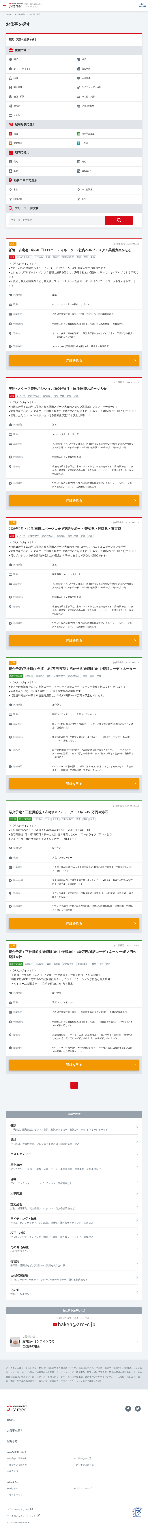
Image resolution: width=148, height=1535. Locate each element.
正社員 (85, 143)
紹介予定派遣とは (85, 1465)
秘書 (16, 78)
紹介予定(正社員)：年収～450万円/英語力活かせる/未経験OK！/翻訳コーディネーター (72, 669)
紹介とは (13, 1471)
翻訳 (16, 59)
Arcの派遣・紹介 (17, 1452)
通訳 (84, 59)
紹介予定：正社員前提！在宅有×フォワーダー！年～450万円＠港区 (58, 812)
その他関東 (87, 189)
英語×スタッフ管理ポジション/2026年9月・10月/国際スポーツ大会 (57, 389)
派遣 (16, 133)
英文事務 (86, 68)
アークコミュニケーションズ (21, 1516)
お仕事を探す (20, 14)
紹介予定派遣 (88, 133)
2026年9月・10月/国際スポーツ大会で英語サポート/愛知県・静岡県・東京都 (65, 529)
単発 (16, 171)
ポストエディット (22, 68)
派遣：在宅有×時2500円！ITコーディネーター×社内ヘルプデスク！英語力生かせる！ (72, 250)
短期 (84, 161)
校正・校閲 (19, 96)
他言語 (17, 106)
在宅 (84, 199)
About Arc (12, 1482)
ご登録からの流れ (85, 1458)
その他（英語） (89, 96)
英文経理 (18, 87)
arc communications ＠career (16, 5)
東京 (16, 189)
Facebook (128, 1409)
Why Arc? (13, 1488)
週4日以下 (86, 171)
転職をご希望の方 (18, 1458)
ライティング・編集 (91, 87)
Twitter (138, 1409)
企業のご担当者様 (142, 5)
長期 (16, 161)
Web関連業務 (88, 106)
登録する (12, 1441)
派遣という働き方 (18, 1465)
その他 (17, 115)
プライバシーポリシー (18, 1509)
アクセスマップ (83, 1488)
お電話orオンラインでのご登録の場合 (80, 1341)
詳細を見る (74, 360)
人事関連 (86, 78)
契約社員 (18, 143)
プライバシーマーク (137, 1512)
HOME (8, 14)
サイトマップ (16, 1495)
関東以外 (18, 199)
